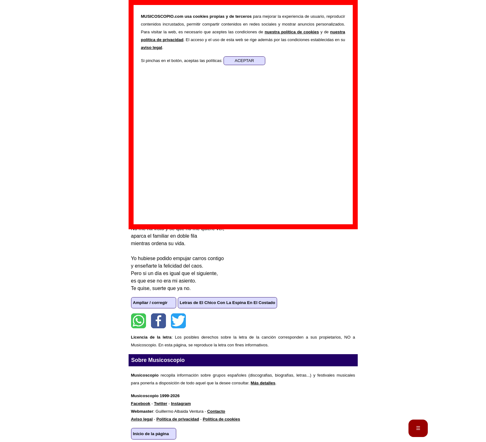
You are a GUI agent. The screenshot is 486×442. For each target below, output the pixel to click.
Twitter (178, 320)
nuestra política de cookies (292, 32)
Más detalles (263, 383)
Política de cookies (221, 419)
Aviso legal (142, 419)
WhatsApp (138, 320)
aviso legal (151, 47)
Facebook (158, 320)
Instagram (181, 403)
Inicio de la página (151, 433)
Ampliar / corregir (150, 302)
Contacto (216, 411)
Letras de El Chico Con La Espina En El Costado (227, 302)
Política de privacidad (177, 419)
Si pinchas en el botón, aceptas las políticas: (182, 60)
